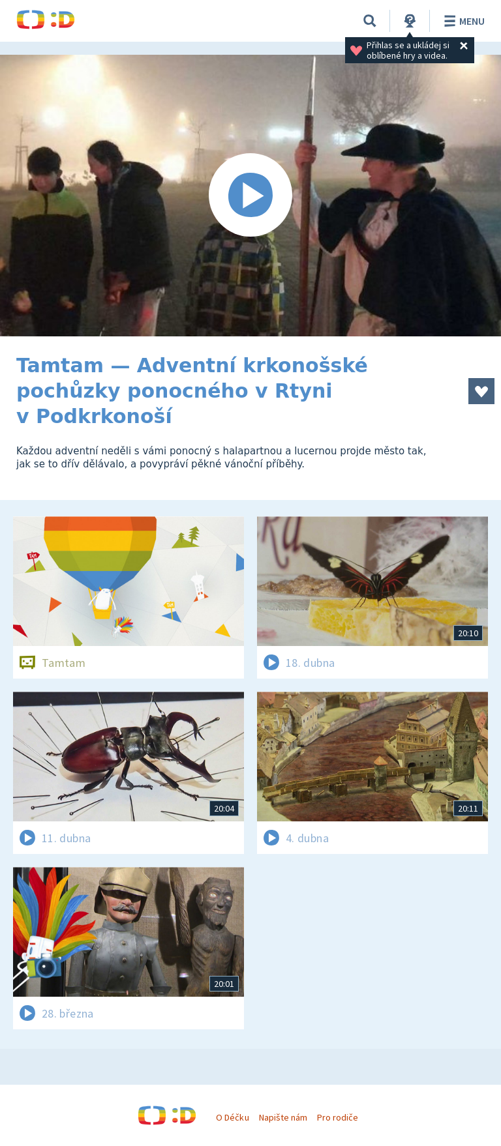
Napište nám (283, 1117)
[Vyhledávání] (369, 21)
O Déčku (232, 1117)
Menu (462, 21)
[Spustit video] (250, 195)
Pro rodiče (337, 1117)
